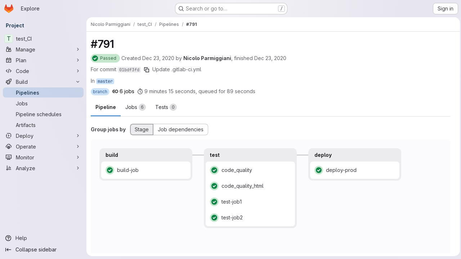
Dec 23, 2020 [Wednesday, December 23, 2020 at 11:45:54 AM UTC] (158, 58)
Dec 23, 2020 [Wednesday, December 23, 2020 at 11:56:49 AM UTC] (270, 58)
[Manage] (43, 49)
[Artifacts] (43, 125)
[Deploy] (43, 136)
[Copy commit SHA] (146, 69)
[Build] (43, 82)
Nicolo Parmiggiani (207, 58)
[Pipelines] (43, 92)
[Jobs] (43, 103)
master (105, 81)
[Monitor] (43, 157)
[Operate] (43, 146)
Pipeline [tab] (105, 107)
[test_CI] (43, 38)
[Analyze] (43, 168)
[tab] (136, 107)
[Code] (43, 71)
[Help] (43, 238)
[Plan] (43, 60)
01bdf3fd (129, 70)
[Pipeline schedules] (43, 114)
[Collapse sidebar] (43, 250)
